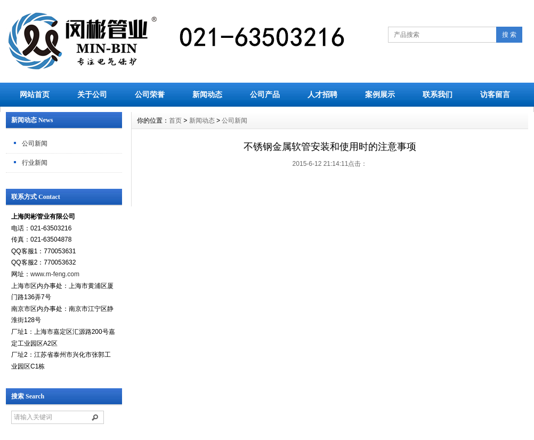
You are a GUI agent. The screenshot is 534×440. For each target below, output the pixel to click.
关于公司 (92, 94)
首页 (175, 120)
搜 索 (509, 34)
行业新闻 (34, 162)
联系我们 (437, 94)
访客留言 (495, 94)
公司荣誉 (150, 94)
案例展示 (380, 94)
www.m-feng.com (54, 274)
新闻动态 (207, 94)
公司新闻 (34, 143)
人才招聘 (322, 94)
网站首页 (35, 94)
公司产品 (265, 94)
